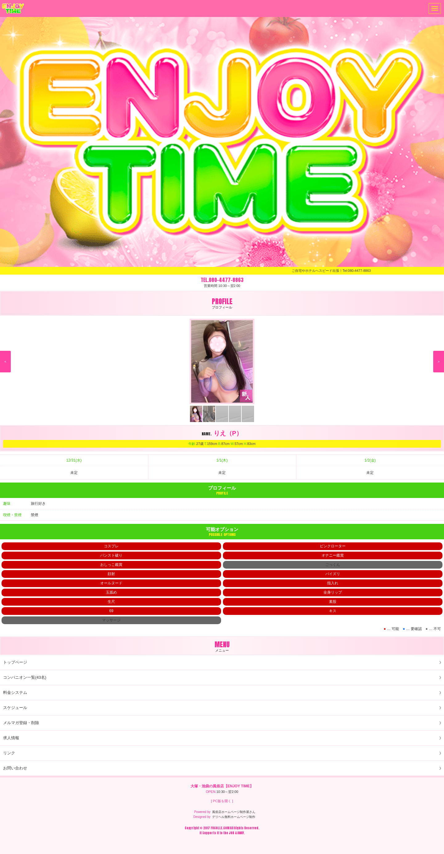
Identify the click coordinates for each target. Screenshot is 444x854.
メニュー (433, 8)
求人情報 (11, 738)
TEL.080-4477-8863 (222, 280)
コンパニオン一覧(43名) (24, 677)
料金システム (15, 692)
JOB (231, 833)
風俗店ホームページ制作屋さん (233, 812)
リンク (9, 753)
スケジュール (15, 707)
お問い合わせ (15, 768)
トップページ (15, 662)
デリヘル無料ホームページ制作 (233, 817)
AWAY (240, 833)
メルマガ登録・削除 (21, 722)
